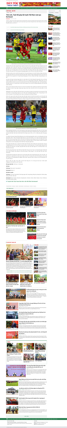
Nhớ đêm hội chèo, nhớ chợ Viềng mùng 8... (43, 265)
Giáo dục (39, 8)
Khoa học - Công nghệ (34, 8)
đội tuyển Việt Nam (9, 186)
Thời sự (9, 8)
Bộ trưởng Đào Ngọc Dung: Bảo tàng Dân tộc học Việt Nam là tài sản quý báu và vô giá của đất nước (43, 247)
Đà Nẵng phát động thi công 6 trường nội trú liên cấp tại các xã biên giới (56, 29)
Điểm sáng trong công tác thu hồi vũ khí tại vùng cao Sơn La (28, 351)
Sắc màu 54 (16, 8)
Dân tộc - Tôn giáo (12, 8)
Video (8, 342)
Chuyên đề (49, 8)
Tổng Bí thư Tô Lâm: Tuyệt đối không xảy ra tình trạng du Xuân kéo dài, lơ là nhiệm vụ (26, 284)
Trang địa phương (45, 8)
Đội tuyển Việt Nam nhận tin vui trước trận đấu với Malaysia (41, 228)
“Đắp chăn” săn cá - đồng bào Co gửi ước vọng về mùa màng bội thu (42, 255)
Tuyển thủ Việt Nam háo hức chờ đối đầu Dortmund (22, 181)
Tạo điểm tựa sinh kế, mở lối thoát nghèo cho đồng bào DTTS (31, 388)
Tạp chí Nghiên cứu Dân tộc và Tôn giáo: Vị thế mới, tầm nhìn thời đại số (40, 351)
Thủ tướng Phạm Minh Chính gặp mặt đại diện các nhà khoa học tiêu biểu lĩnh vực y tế (56, 58)
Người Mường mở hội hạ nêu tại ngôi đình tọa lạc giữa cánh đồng (32, 379)
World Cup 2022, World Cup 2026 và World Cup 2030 (12, 207)
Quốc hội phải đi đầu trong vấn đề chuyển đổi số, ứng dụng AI (32, 398)
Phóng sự (22, 8)
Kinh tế (19, 8)
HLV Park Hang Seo (27, 186)
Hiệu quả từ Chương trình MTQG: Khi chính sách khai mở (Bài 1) (43, 271)
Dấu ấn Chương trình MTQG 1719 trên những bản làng (19, 261)
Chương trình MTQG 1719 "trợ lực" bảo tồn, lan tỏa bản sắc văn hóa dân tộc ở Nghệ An (19, 272)
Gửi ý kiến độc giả (10, 188)
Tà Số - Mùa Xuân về (38, 360)
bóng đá (17, 186)
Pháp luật (30, 8)
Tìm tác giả (56, 12)
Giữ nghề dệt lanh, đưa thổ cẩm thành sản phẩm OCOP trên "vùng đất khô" (43, 268)
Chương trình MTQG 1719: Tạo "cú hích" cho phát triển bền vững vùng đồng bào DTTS (19, 270)
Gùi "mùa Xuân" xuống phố (39, 283)
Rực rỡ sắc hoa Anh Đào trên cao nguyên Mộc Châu (29, 361)
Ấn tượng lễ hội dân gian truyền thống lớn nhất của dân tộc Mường (42, 258)
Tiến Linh (31, 186)
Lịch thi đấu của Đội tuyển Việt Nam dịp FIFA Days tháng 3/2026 (41, 214)
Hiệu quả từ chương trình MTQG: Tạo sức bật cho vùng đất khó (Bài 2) (42, 261)
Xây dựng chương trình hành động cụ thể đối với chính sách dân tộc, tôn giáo (12, 284)
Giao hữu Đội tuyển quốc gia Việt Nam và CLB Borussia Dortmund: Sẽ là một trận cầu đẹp (24, 27)
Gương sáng (26, 8)
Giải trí (11, 12)
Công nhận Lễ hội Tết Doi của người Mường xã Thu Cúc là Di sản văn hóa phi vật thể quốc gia (56, 34)
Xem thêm (26, 416)
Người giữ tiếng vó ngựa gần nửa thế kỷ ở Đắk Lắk (42, 251)
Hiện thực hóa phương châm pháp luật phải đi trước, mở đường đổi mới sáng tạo (56, 54)
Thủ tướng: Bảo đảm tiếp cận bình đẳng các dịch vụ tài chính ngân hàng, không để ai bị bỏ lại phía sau (56, 49)
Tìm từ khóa (51, 12)
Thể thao (8, 12)
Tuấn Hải (35, 186)
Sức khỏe (41, 8)
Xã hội (24, 8)
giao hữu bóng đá (21, 186)
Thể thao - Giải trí (55, 8)
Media (51, 8)
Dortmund (14, 186)
